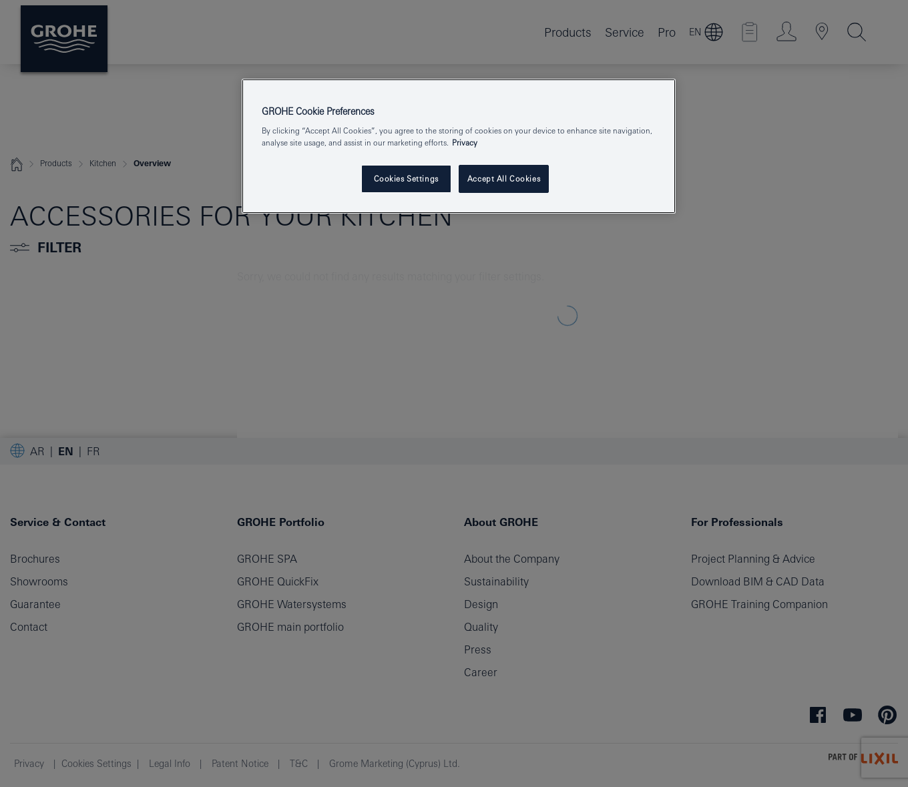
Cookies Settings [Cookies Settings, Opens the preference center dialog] (406, 178)
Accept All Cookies (503, 178)
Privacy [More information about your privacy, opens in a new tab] (464, 142)
